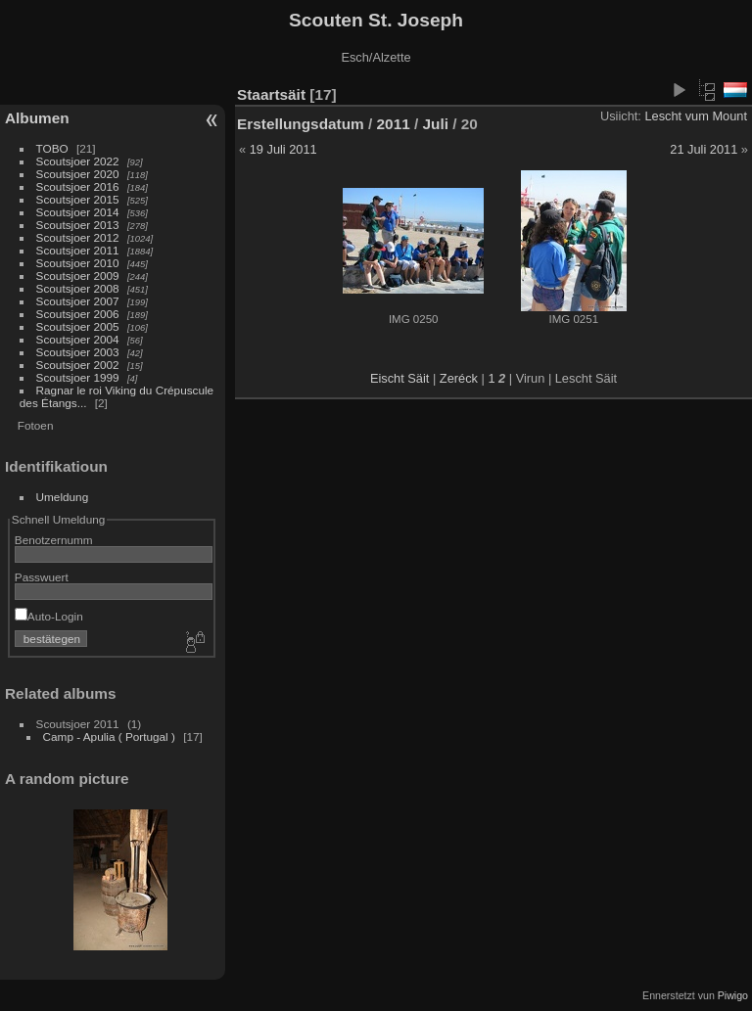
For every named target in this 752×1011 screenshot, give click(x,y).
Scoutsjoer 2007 (77, 301)
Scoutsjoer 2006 (77, 313)
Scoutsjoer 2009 (77, 275)
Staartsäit (271, 94)
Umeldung (62, 496)
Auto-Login (49, 616)
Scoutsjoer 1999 (77, 377)
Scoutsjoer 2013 (77, 224)
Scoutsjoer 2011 (77, 250)
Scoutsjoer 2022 (77, 161)
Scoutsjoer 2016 (77, 186)
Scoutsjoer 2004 (77, 339)
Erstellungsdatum (300, 123)
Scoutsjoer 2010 (77, 262)
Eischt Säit (399, 378)
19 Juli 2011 (283, 149)
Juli (435, 123)
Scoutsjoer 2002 (77, 364)
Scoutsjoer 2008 (77, 288)
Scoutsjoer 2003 (77, 351)
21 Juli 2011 (703, 149)
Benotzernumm (54, 539)
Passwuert (42, 577)
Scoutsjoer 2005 (77, 326)
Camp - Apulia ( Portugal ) (109, 736)
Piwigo (733, 995)
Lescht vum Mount (695, 116)
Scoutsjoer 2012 (77, 237)
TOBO (52, 148)
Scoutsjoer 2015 (77, 199)
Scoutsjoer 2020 (77, 173)
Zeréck (459, 378)
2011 (393, 123)
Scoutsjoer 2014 (77, 212)
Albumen (37, 118)
